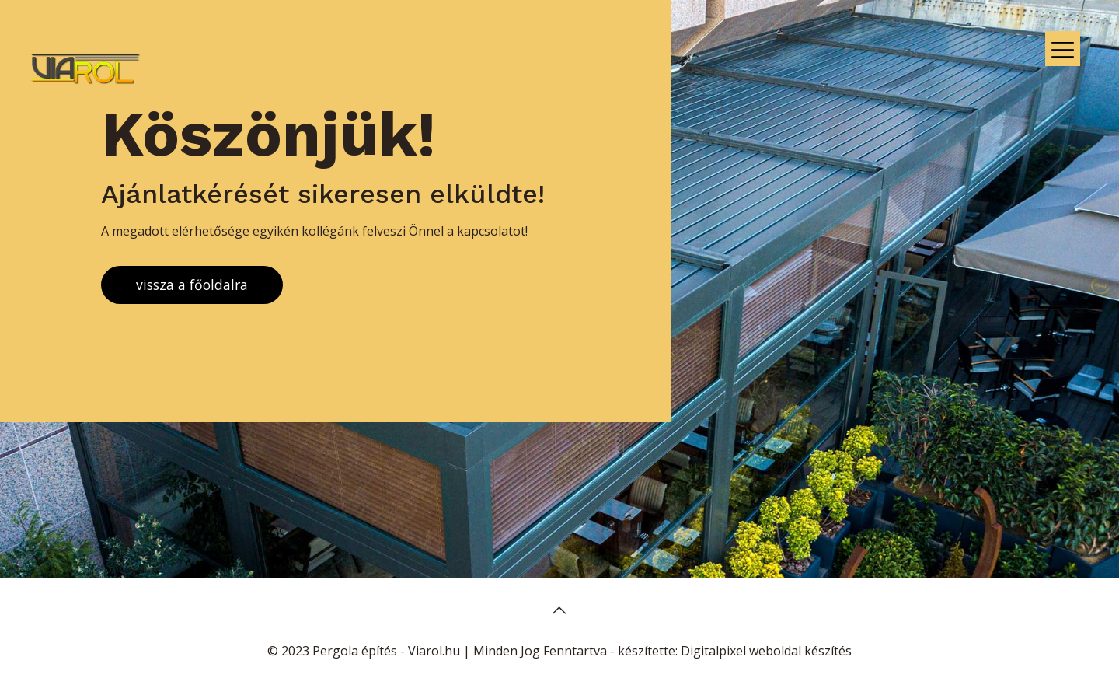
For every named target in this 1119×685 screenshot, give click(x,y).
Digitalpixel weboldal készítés (766, 650)
